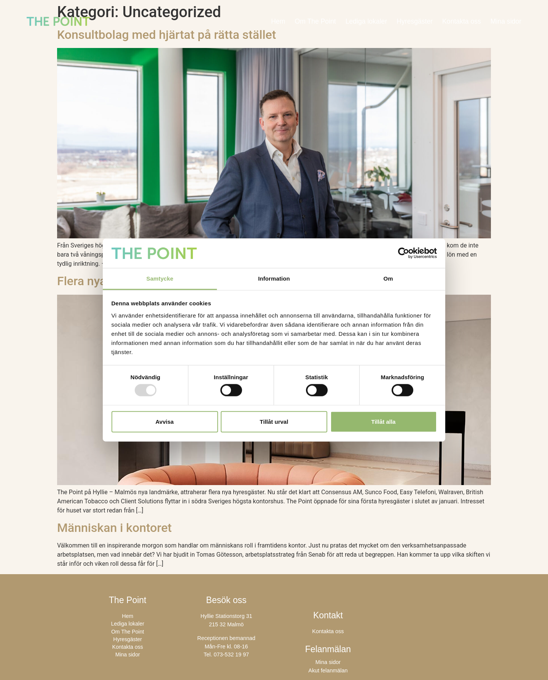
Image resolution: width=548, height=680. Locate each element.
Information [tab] (274, 278)
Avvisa (165, 421)
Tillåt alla (383, 421)
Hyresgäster (415, 21)
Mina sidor (506, 21)
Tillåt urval (274, 421)
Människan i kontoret (114, 527)
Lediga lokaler (366, 21)
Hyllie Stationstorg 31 (226, 616)
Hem (278, 21)
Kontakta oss (461, 21)
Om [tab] (388, 278)
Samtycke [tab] (160, 278)
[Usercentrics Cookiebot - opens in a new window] (403, 253)
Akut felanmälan (327, 670)
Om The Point (315, 21)
